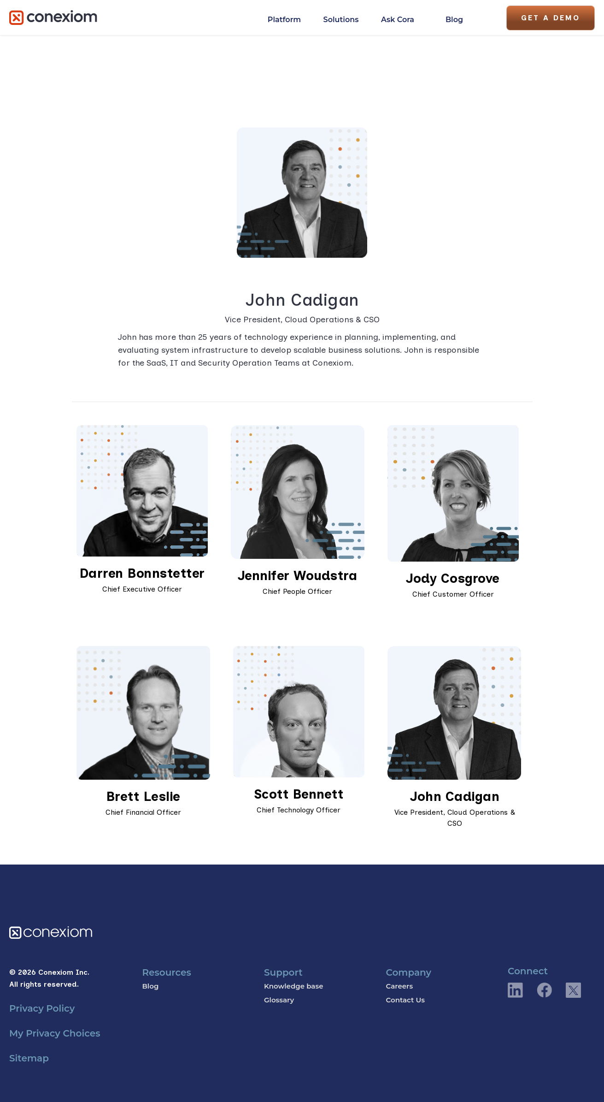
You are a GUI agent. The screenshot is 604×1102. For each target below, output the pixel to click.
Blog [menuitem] (150, 986)
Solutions (341, 19)
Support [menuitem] (283, 972)
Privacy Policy (42, 1008)
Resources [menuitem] (166, 972)
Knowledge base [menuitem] (293, 986)
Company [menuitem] (408, 972)
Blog (454, 19)
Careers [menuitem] (399, 986)
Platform (284, 19)
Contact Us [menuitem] (405, 999)
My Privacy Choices (54, 1033)
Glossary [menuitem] (279, 999)
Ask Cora (397, 19)
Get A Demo (550, 17)
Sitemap (29, 1058)
